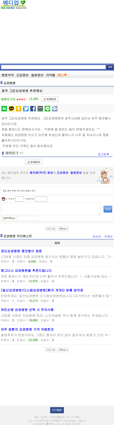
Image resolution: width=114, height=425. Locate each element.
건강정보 (62, 173)
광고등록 (104, 154)
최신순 (97, 236)
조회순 (108, 236)
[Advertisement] (57, 36)
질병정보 (76, 173)
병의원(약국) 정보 (41, 173)
